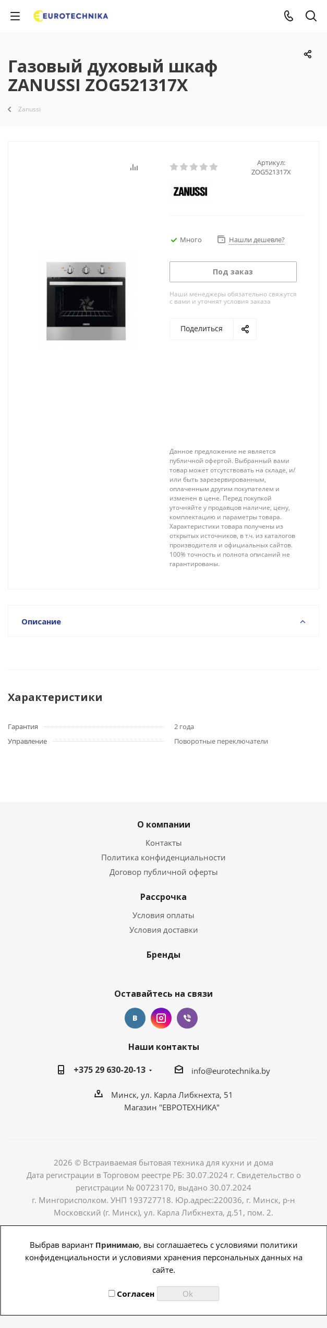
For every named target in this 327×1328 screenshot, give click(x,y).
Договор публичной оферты (164, 872)
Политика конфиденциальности (163, 857)
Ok (188, 1293)
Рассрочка (163, 897)
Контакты (164, 842)
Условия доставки (163, 929)
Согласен (131, 1293)
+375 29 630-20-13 (110, 1069)
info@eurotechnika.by (230, 1071)
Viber (187, 1018)
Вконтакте (135, 1018)
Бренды (163, 954)
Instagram (161, 1018)
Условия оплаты (163, 915)
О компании (163, 824)
